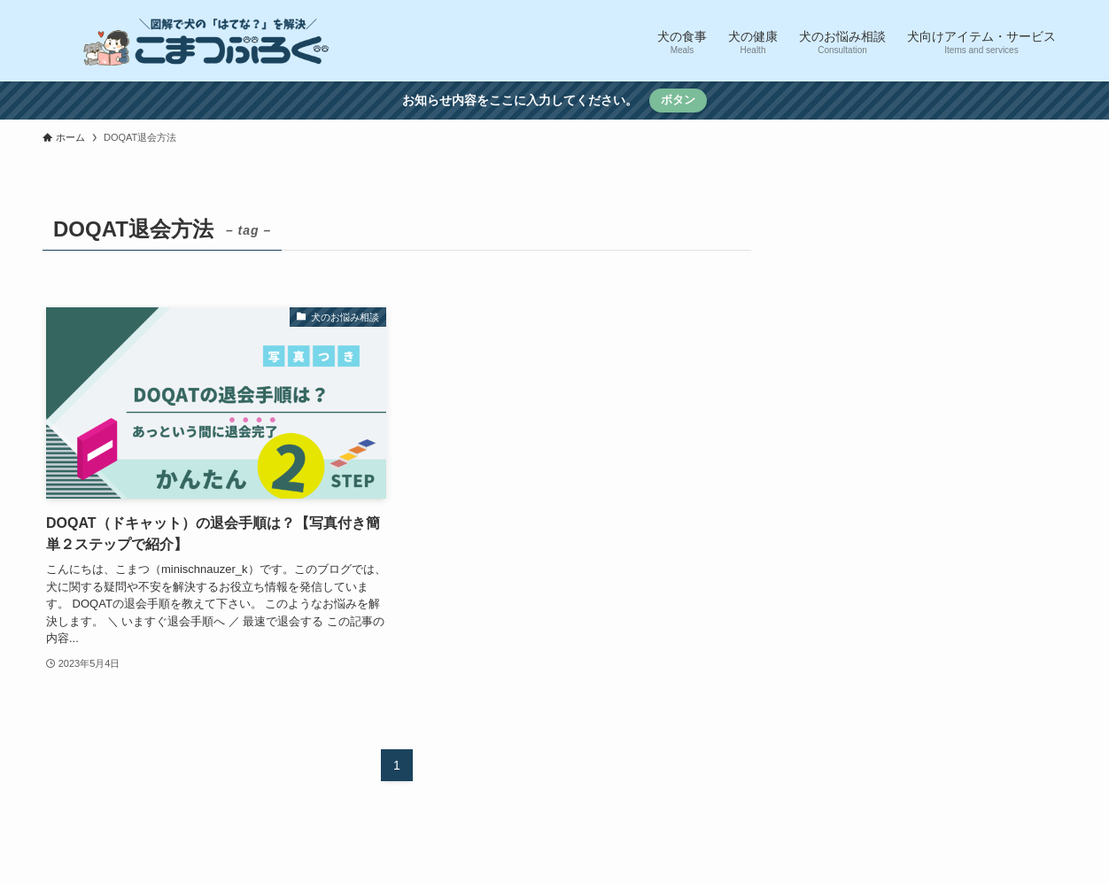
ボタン (678, 99)
